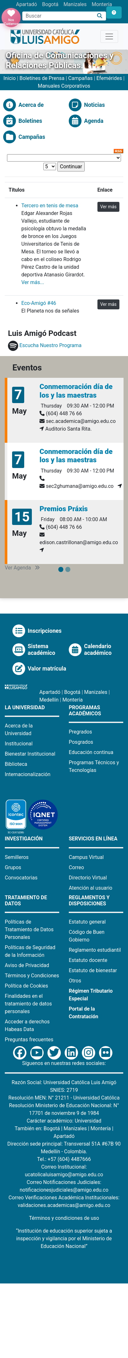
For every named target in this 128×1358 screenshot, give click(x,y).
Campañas (80, 78)
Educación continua (91, 752)
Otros (75, 981)
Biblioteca (16, 764)
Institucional (18, 744)
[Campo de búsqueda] (58, 16)
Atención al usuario (90, 888)
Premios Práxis (63, 509)
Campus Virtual (86, 857)
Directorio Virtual (88, 878)
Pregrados (80, 732)
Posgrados (81, 742)
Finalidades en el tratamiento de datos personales (28, 1003)
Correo (76, 867)
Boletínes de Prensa (41, 78)
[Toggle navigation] (109, 36)
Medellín (49, 700)
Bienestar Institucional (30, 754)
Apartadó (26, 4)
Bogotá (50, 4)
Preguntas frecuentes (29, 1039)
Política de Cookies (26, 986)
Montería (102, 4)
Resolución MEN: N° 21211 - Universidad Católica (63, 1098)
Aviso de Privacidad (27, 965)
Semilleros (17, 857)
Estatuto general (87, 922)
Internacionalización (27, 774)
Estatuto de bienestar (93, 970)
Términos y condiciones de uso (64, 1218)
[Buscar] (100, 16)
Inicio (10, 78)
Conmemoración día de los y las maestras (75, 391)
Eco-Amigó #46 (38, 303)
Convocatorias (21, 878)
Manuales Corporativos (64, 86)
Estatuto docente (88, 960)
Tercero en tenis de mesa (49, 206)
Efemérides (109, 78)
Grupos (13, 867)
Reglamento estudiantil (95, 950)
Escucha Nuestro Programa (50, 345)
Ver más (108, 206)
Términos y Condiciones (32, 976)
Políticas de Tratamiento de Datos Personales (29, 929)
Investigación (24, 839)
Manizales (75, 4)
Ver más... (32, 282)
